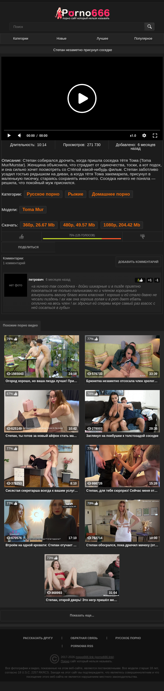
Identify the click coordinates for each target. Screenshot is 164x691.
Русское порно (43, 194)
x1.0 (133, 136)
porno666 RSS (82, 646)
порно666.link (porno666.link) (95, 657)
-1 (157, 280)
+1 (150, 280)
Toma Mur (33, 209)
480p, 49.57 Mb (79, 224)
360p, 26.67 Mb (38, 224)
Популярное (143, 38)
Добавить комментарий (138, 261)
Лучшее (102, 38)
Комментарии (13, 258)
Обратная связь (84, 638)
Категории (20, 38)
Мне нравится (21, 236)
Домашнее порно (111, 194)
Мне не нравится (142, 236)
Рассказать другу (38, 638)
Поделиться (28, 247)
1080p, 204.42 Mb (121, 224)
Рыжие (75, 194)
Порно (65, 661)
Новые (61, 38)
